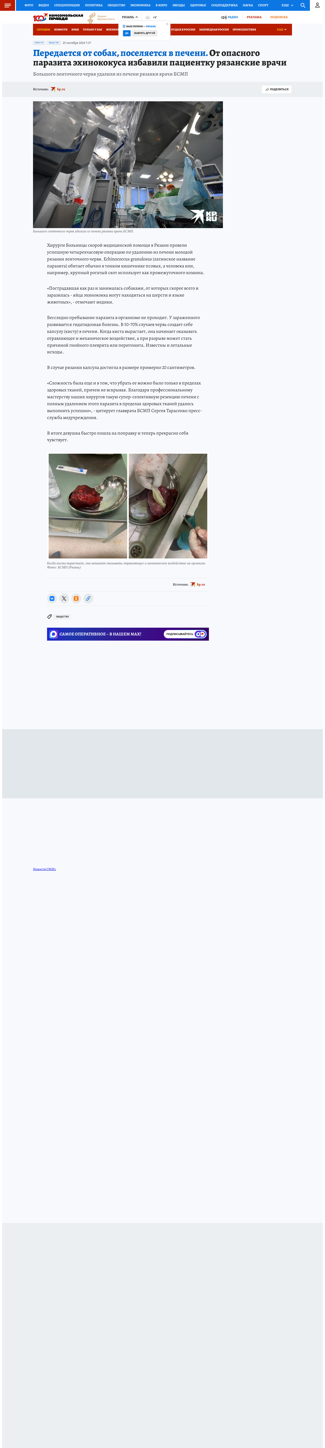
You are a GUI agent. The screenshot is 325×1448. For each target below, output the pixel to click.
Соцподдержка (224, 5)
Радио (233, 17)
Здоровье (198, 5)
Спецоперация (67, 5)
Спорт (263, 5)
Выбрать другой (144, 33)
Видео (43, 5)
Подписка (279, 17)
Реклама (254, 17)
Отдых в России (183, 29)
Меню (5, 5)
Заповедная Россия (214, 29)
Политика (94, 5)
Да (126, 33)
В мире (161, 5)
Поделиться (277, 89)
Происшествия (244, 29)
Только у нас (92, 29)
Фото (29, 5)
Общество (116, 5)
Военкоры (114, 29)
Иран (75, 29)
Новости (61, 29)
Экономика (140, 5)
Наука (248, 5)
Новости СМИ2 (44, 869)
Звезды (178, 5)
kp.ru (61, 89)
